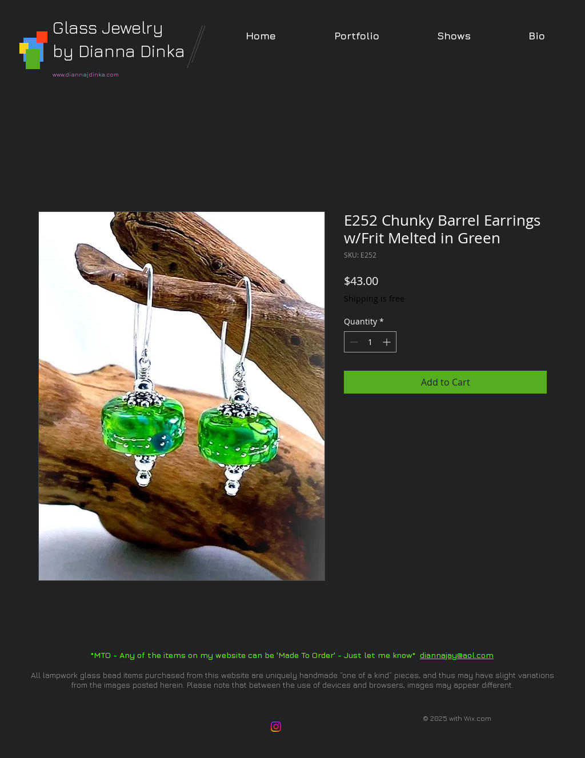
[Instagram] (276, 726)
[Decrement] (353, 342)
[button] (356, 36)
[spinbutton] (370, 342)
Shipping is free (374, 298)
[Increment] (387, 342)
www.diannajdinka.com (86, 74)
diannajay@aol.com (457, 655)
